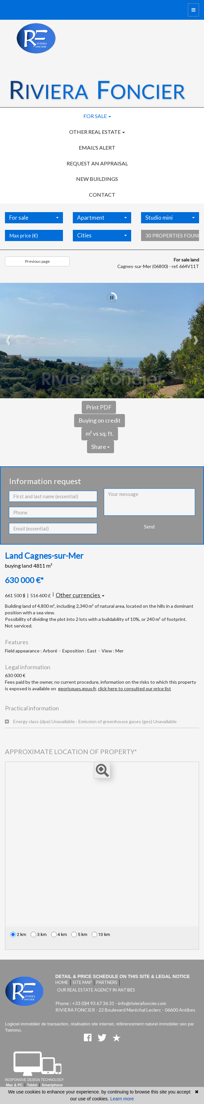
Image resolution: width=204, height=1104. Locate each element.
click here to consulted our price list (134, 688)
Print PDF (99, 407)
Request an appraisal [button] (97, 163)
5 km (79, 934)
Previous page (37, 261)
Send (149, 526)
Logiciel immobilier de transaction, (38, 1023)
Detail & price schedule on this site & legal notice (122, 976)
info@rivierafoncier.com (142, 1003)
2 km (18, 934)
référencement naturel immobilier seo (152, 1023)
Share (100, 446)
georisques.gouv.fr (77, 688)
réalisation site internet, (93, 1023)
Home (61, 982)
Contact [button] (102, 194)
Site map (82, 982)
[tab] (102, 721)
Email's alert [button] (97, 147)
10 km (101, 934)
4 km (59, 934)
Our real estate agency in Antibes (96, 990)
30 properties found (172, 244)
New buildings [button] (97, 179)
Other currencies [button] (80, 595)
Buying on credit (99, 420)
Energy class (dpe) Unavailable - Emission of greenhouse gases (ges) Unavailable (91, 721)
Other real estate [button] (97, 132)
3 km (39, 934)
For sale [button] (97, 116)
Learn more (122, 1098)
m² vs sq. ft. (100, 433)
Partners (106, 982)
